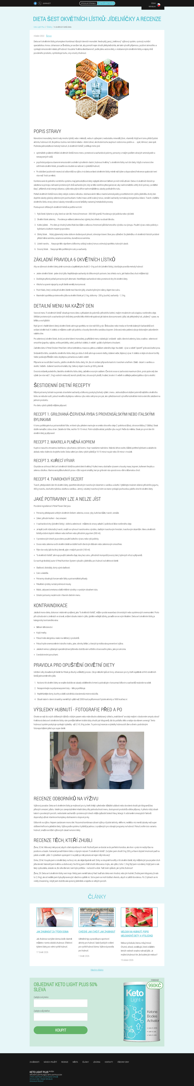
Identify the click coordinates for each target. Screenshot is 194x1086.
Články (85, 1062)
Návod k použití (50, 1062)
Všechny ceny (123, 1062)
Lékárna (96, 1062)
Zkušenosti (34, 1062)
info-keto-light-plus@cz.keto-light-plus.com (46, 1075)
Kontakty (109, 1062)
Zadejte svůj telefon (42, 1011)
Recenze (64, 1062)
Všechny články (97, 969)
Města (75, 1062)
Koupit (60, 1030)
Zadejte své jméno (41, 997)
